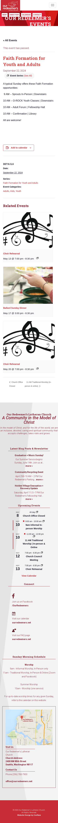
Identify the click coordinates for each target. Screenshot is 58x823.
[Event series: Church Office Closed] (37, 512)
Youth (18, 191)
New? (4, 15)
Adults (6, 191)
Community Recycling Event (29, 472)
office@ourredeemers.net (19, 781)
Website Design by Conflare (29, 815)
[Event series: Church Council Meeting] (42, 553)
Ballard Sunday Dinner (14, 308)
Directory (14, 15)
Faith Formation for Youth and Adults (20, 183)
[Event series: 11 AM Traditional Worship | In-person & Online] (34, 536)
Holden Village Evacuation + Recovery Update (29, 487)
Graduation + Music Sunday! (29, 455)
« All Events (10, 40)
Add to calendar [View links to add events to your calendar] (19, 147)
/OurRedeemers (20, 605)
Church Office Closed (34, 516)
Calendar (26, 15)
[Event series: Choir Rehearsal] (37, 258)
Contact (37, 15)
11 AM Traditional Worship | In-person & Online (34, 544)
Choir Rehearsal (11, 253)
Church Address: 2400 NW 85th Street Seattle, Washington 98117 (19, 761)
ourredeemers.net (21, 622)
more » (29, 466)
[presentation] (28, 230)
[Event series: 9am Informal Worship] (43, 521)
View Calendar (29, 576)
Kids (12, 191)
